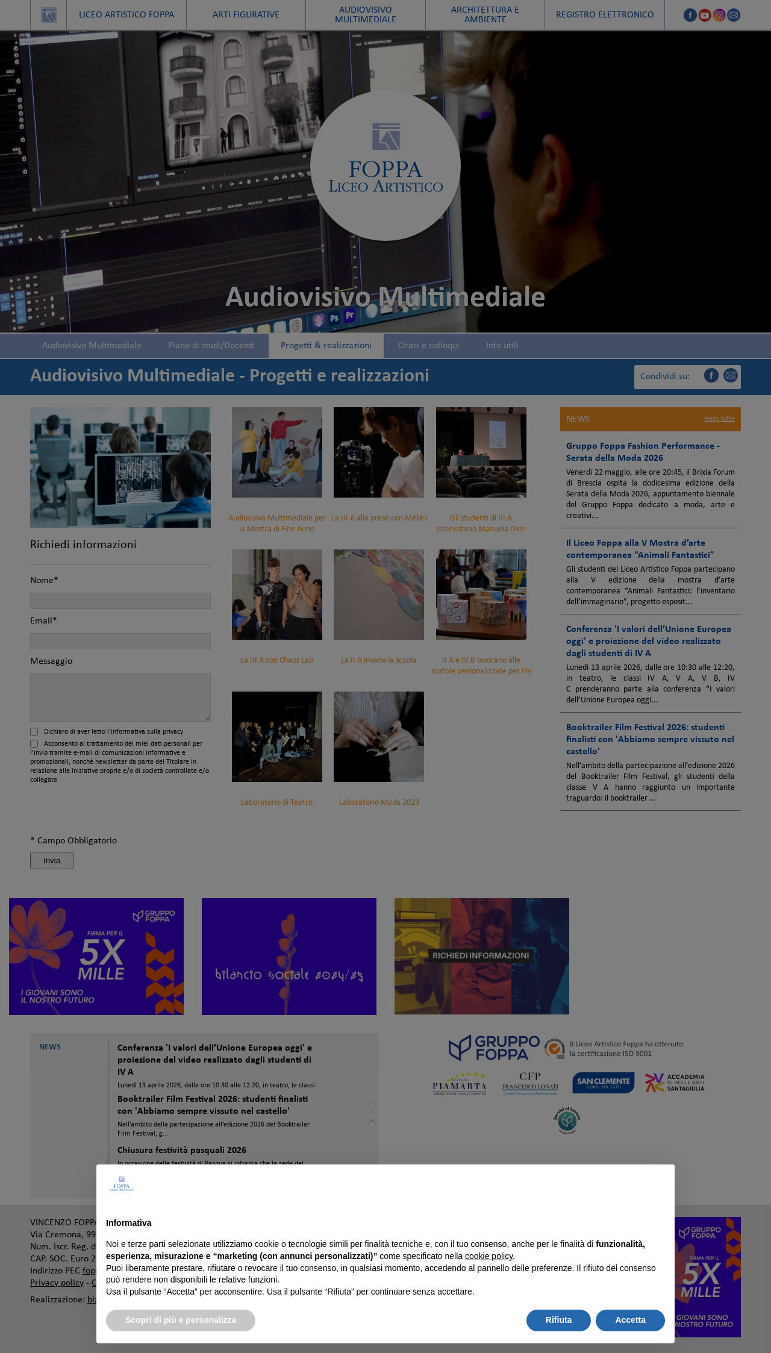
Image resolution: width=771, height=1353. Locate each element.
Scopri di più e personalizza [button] (180, 1320)
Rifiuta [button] (559, 1320)
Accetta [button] (630, 1320)
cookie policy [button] (489, 1256)
